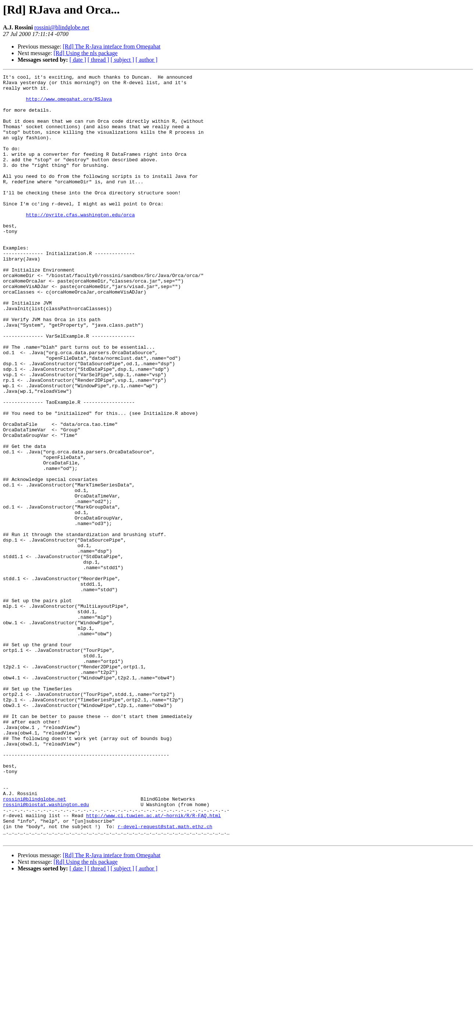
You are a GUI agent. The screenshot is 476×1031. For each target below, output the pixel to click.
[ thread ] (98, 60)
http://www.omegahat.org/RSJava (69, 104)
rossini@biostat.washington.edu (46, 951)
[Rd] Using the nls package (86, 53)
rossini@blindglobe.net (61, 27)
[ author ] (147, 60)
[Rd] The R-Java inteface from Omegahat (112, 46)
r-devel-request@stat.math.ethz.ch (165, 977)
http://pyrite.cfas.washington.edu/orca (80, 243)
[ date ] (77, 60)
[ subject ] (122, 60)
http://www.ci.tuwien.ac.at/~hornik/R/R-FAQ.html (153, 964)
